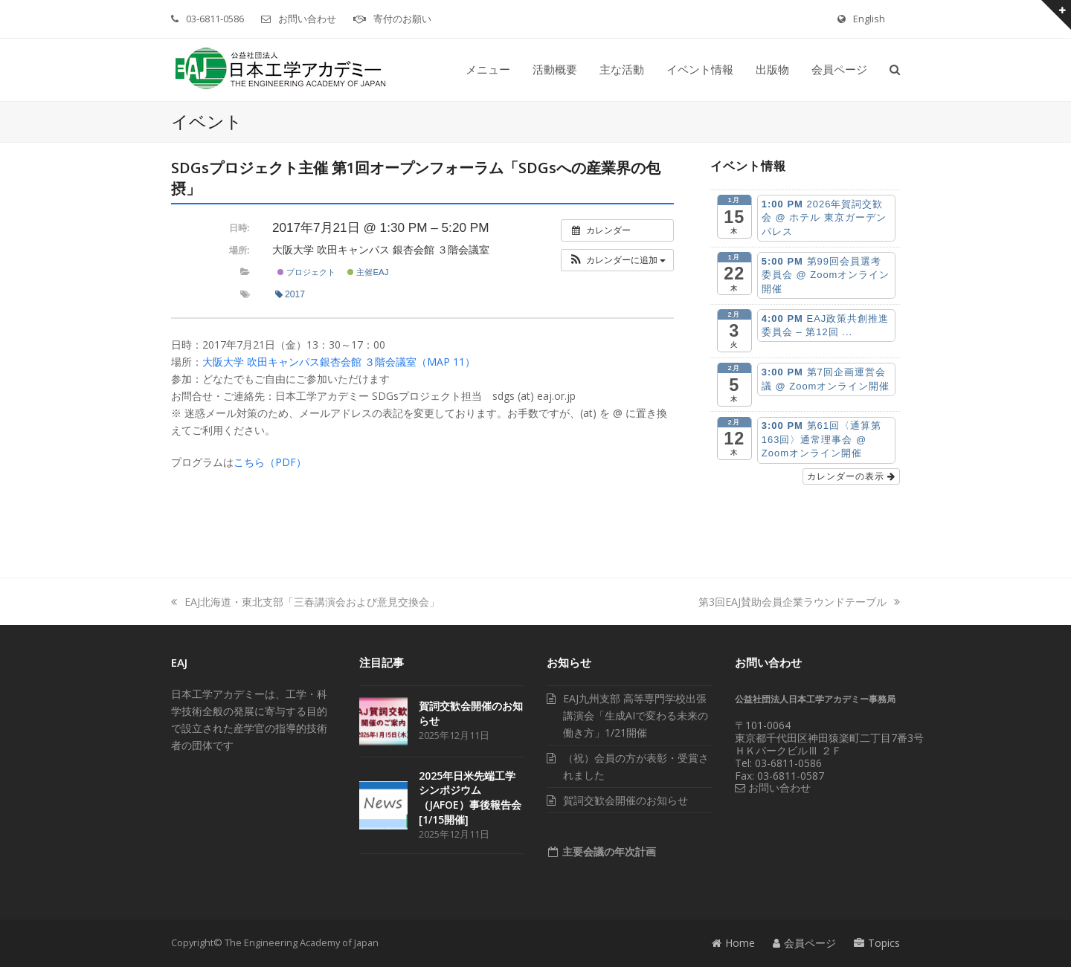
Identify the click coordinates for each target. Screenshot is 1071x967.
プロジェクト (306, 272)
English (869, 18)
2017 (290, 294)
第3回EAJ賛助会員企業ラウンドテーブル (799, 602)
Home (733, 943)
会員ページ (804, 943)
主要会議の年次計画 (607, 851)
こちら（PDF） (270, 462)
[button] (894, 70)
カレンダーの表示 (851, 476)
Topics (877, 943)
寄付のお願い (402, 18)
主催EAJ (367, 272)
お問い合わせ (307, 18)
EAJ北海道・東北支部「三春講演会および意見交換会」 (305, 602)
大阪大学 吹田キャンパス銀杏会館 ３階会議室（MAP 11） (338, 362)
